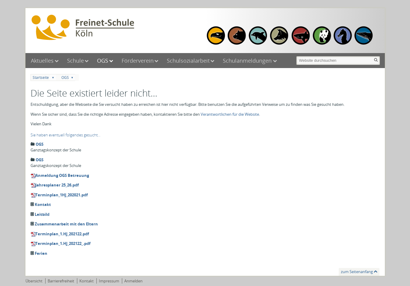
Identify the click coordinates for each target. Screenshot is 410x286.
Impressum (109, 281)
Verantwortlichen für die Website (230, 114)
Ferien (41, 253)
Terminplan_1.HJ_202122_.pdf (62, 243)
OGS (102, 60)
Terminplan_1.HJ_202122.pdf (62, 234)
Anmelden (133, 281)
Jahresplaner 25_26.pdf (57, 185)
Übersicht (34, 281)
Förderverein (138, 60)
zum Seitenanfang (357, 271)
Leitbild (42, 214)
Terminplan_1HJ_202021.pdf (61, 195)
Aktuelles (42, 60)
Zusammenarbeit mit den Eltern (66, 224)
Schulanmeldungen (248, 60)
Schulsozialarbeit (188, 60)
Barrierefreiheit (61, 281)
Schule (75, 60)
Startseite (41, 77)
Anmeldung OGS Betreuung (62, 175)
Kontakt (43, 204)
